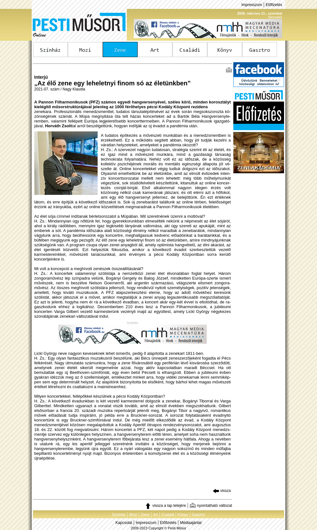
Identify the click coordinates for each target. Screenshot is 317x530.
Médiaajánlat (191, 522)
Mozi (133, 515)
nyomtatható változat (211, 505)
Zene (145, 515)
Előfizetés (274, 5)
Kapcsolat (123, 522)
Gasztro (198, 515)
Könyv (183, 515)
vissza (222, 490)
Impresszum (251, 5)
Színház (119, 515)
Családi (167, 515)
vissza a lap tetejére (165, 505)
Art (155, 515)
